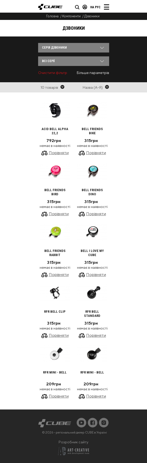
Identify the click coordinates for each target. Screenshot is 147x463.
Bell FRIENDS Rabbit (55, 253)
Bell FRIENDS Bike (92, 131)
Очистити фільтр (52, 73)
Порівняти (59, 152)
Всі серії (48, 61)
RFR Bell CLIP (55, 311)
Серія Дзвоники (54, 47)
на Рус (95, 7)
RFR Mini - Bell (55, 372)
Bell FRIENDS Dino (92, 192)
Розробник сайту (73, 442)
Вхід (84, 7)
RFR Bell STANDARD (92, 314)
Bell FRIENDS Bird (55, 192)
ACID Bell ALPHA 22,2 (54, 131)
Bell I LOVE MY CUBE (92, 253)
